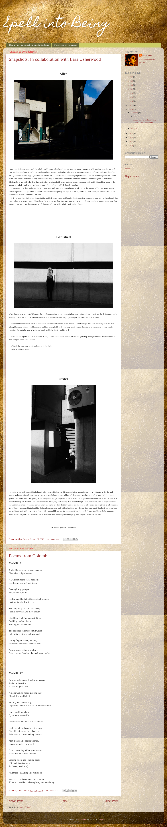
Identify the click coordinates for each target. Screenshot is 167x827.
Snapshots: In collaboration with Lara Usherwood (55, 59)
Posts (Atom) (25, 807)
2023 (130, 81)
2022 (130, 85)
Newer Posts (16, 800)
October (134, 113)
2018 (130, 101)
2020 (130, 93)
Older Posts (111, 800)
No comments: (53, 539)
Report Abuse (132, 176)
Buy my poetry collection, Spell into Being (29, 45)
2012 (130, 145)
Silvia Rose (147, 55)
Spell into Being (56, 24)
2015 (130, 133)
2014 (130, 137)
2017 (130, 105)
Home (64, 800)
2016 (130, 109)
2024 (130, 77)
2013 (130, 141)
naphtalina (81, 819)
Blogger (101, 819)
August (134, 128)
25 (134, 116)
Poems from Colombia (30, 555)
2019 (130, 97)
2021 (130, 89)
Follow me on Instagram (65, 45)
